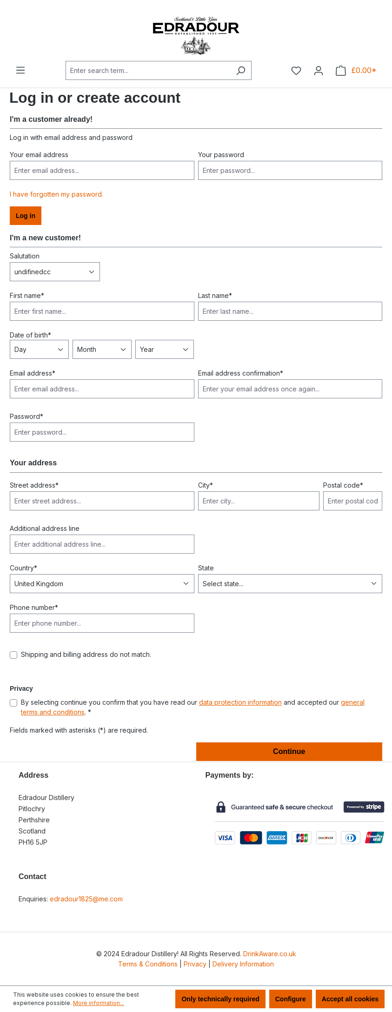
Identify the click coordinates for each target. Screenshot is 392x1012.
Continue (289, 751)
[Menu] (20, 70)
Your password (221, 155)
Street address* (34, 485)
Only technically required (220, 999)
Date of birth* (30, 335)
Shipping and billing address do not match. (86, 654)
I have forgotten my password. (56, 194)
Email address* (32, 373)
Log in (25, 215)
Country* (23, 568)
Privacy (195, 964)
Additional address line (45, 528)
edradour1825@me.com (86, 899)
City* (205, 485)
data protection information (240, 702)
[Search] (241, 70)
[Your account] (318, 70)
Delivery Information (243, 964)
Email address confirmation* (240, 373)
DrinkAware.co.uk (269, 954)
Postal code (343, 485)
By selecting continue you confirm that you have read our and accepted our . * (193, 707)
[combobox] (148, 70)
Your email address (39, 155)
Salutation (25, 256)
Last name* (215, 295)
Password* (26, 416)
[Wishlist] (296, 70)
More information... (98, 1002)
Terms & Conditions (148, 964)
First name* (27, 295)
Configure (290, 999)
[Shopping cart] (356, 70)
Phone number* (34, 607)
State (206, 568)
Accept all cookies (350, 999)
